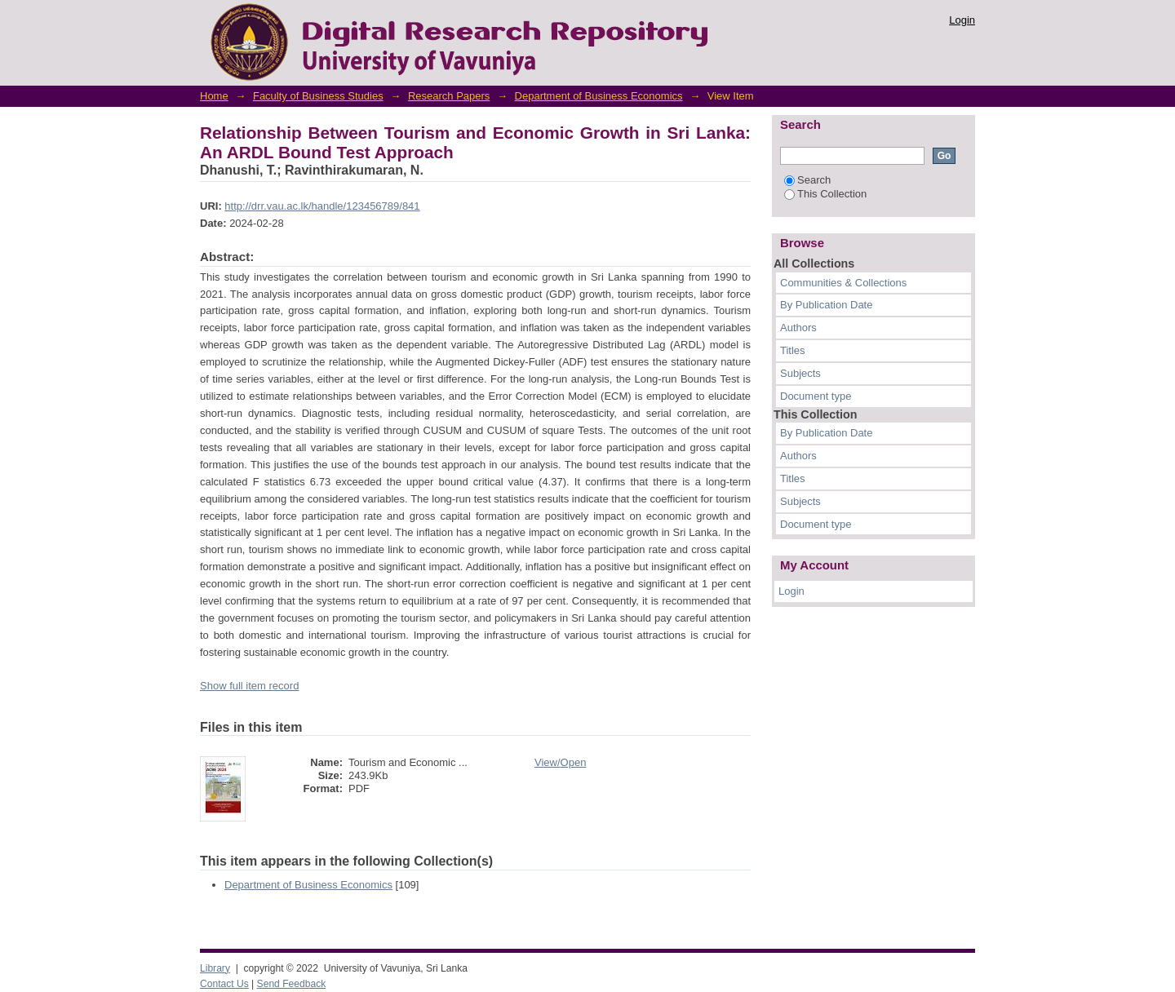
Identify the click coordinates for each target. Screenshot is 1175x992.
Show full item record (249, 686)
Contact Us (224, 984)
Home (214, 96)
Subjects (800, 373)
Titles (792, 350)
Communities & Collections (843, 283)
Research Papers (449, 96)
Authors (798, 327)
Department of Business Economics (599, 96)
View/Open (560, 762)
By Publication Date (826, 305)
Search (807, 180)
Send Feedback (291, 984)
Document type (815, 396)
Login (962, 20)
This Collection (825, 194)
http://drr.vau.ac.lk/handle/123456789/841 (321, 206)
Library (215, 968)
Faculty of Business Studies (318, 96)
